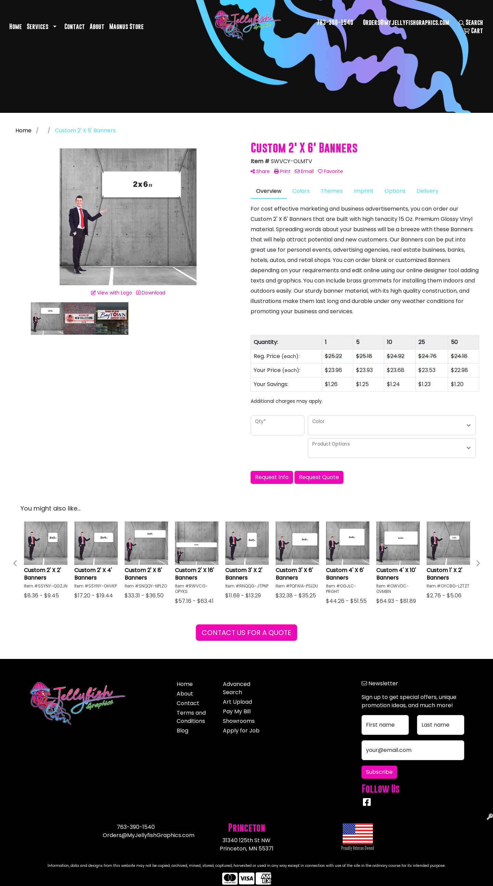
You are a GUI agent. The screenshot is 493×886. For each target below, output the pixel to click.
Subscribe (379, 772)
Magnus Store (126, 26)
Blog (182, 731)
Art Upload (237, 702)
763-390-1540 (335, 22)
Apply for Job (241, 731)
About (97, 26)
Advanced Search (236, 688)
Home (15, 26)
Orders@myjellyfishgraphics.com (406, 22)
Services (37, 26)
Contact (74, 26)
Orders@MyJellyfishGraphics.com (148, 835)
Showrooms (239, 721)
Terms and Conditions (191, 717)
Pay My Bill (237, 711)
